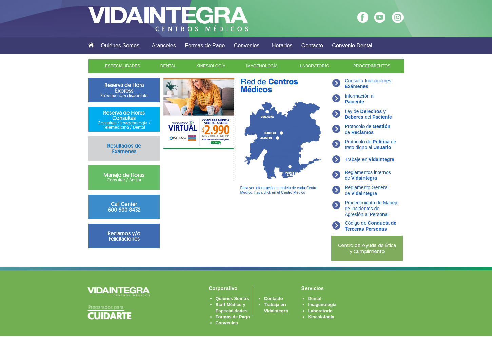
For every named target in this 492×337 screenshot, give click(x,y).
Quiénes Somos (120, 45)
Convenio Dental (352, 45)
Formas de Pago (205, 45)
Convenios (247, 45)
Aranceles (164, 45)
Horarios (282, 45)
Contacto (312, 45)
